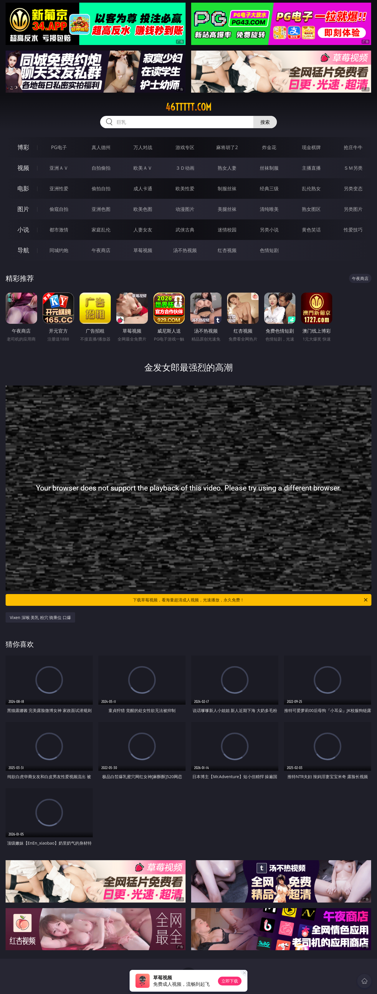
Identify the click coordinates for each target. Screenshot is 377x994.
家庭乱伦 (101, 229)
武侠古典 (185, 229)
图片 (23, 209)
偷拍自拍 (101, 188)
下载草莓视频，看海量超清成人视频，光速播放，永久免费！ (250, 599)
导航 (23, 250)
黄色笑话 (311, 229)
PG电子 (59, 147)
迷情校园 (227, 229)
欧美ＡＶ (142, 168)
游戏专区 (185, 147)
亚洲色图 (101, 209)
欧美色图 (142, 209)
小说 (23, 230)
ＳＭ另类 (353, 168)
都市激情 (58, 229)
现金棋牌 (311, 147)
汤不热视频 (185, 250)
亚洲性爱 (58, 188)
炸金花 (269, 147)
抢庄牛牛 (353, 147)
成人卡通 (142, 188)
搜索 (265, 122)
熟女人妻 (227, 168)
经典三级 (269, 188)
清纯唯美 (269, 209)
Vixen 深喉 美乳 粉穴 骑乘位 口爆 (40, 617)
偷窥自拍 (58, 209)
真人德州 (101, 147)
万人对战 (142, 147)
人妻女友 (142, 229)
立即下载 (229, 981)
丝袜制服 (269, 168)
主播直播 (311, 168)
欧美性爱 (185, 188)
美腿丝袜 (227, 209)
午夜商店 (101, 250)
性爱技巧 (353, 229)
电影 (23, 188)
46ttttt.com (188, 107)
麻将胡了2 (227, 147)
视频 (23, 168)
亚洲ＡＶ (58, 168)
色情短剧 (269, 250)
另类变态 (353, 188)
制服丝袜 (227, 188)
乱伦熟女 (311, 188)
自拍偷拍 (101, 168)
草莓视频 (142, 250)
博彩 (23, 147)
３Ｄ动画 (185, 168)
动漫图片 (185, 209)
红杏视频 (227, 250)
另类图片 (353, 209)
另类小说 (269, 229)
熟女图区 (311, 209)
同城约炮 (58, 250)
